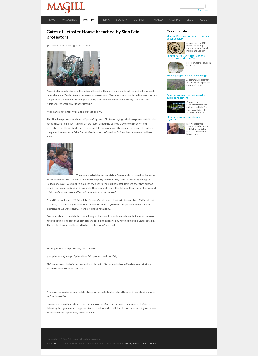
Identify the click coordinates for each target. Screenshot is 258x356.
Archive (174, 19)
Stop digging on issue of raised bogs (187, 75)
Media (106, 19)
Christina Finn (83, 45)
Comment (140, 19)
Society (121, 19)
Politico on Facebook (144, 343)
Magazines (69, 19)
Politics (89, 19)
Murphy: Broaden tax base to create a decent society (188, 37)
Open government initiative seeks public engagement (186, 96)
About (204, 19)
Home (52, 19)
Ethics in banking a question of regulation (184, 118)
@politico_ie (124, 343)
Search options (204, 10)
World (158, 19)
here (55, 343)
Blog (190, 19)
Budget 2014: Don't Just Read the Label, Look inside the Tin (186, 57)
